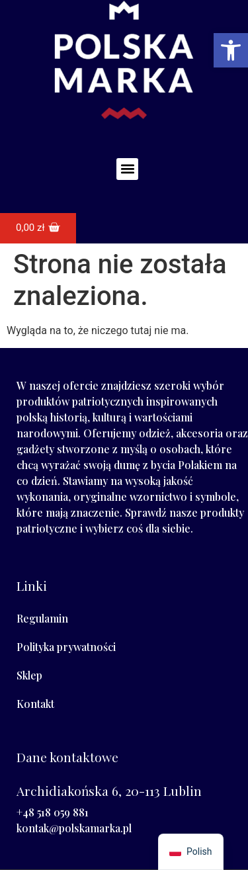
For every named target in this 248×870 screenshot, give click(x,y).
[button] (127, 169)
